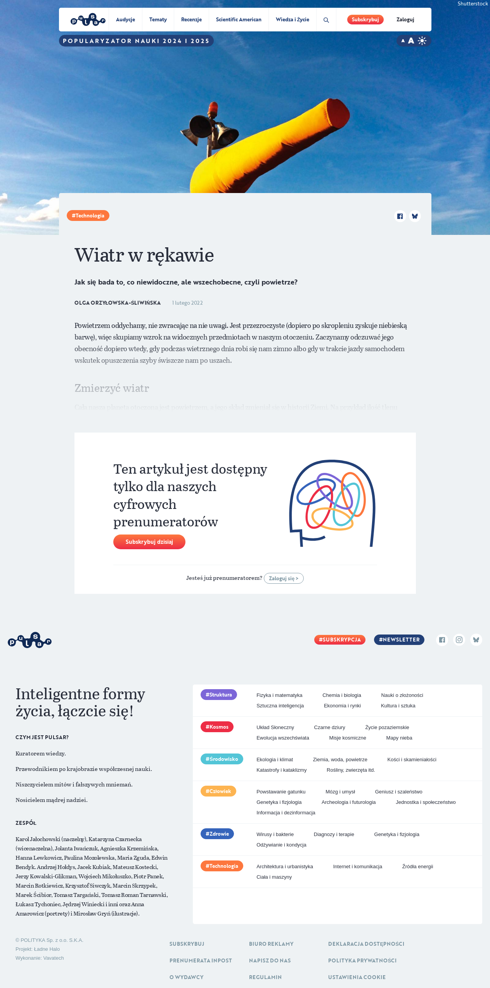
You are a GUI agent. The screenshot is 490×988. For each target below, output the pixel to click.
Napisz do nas (270, 960)
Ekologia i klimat (274, 759)
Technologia (90, 215)
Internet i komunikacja (357, 866)
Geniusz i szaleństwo (398, 792)
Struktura (221, 694)
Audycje (125, 19)
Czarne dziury (329, 727)
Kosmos (219, 727)
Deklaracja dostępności (366, 944)
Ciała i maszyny (274, 877)
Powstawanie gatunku (280, 792)
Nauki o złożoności (402, 695)
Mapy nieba (399, 738)
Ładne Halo (47, 949)
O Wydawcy (186, 977)
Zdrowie (219, 834)
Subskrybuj (365, 19)
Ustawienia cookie (357, 977)
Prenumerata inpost (201, 960)
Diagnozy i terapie (334, 834)
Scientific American (238, 19)
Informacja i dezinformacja (285, 813)
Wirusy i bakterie (275, 834)
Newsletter (401, 639)
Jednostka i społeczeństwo (426, 802)
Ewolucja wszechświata (282, 738)
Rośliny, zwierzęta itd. (351, 770)
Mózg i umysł (340, 792)
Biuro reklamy (271, 944)
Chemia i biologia (341, 695)
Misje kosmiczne (347, 738)
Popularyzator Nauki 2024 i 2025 (136, 40)
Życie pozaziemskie (387, 727)
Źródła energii (417, 866)
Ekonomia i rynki (342, 706)
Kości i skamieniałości (411, 759)
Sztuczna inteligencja (280, 706)
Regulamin (265, 977)
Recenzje (191, 19)
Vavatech (53, 958)
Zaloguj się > (284, 578)
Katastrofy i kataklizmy (281, 770)
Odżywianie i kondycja (281, 845)
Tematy (158, 19)
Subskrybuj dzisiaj (149, 542)
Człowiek (220, 791)
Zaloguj (405, 19)
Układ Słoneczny (275, 727)
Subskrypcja (342, 639)
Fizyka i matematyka (279, 695)
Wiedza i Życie (293, 19)
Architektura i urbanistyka (284, 866)
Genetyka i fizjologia (278, 802)
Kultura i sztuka (398, 706)
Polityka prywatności (362, 960)
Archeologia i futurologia (349, 802)
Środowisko (224, 759)
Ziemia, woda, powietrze (340, 759)
